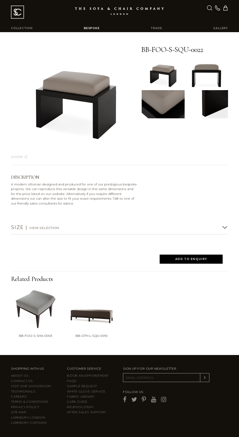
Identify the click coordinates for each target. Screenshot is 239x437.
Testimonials (23, 391)
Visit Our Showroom (31, 386)
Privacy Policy (25, 407)
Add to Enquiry (191, 259)
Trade (156, 28)
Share (19, 157)
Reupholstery (80, 407)
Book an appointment (88, 375)
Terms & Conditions (29, 401)
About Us (19, 375)
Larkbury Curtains (29, 422)
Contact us (22, 381)
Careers (19, 396)
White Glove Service (86, 391)
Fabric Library (81, 396)
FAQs (72, 381)
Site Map (18, 412)
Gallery (220, 28)
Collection (22, 28)
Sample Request (82, 386)
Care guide (77, 401)
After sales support (86, 412)
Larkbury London (28, 417)
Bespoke (92, 28)
